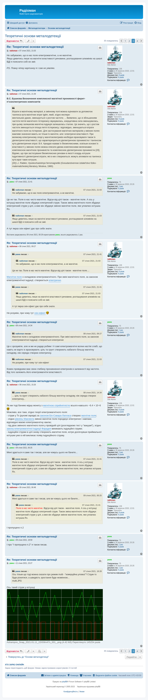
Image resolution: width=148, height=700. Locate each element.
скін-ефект (40, 313)
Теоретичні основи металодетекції (33, 36)
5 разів (121, 188)
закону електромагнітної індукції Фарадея (29, 428)
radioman (111, 63)
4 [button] (137, 40)
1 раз (121, 186)
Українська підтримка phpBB (88, 687)
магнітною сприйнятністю (56, 405)
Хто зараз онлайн (14, 665)
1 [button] (125, 40)
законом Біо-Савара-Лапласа (55, 415)
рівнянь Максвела (24, 419)
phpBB (64, 682)
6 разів (121, 77)
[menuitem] (31, 23)
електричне (55, 280)
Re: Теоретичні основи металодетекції (35, 47)
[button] (121, 41)
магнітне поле (88, 415)
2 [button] (129, 40)
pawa (109, 178)
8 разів (121, 75)
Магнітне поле (14, 277)
